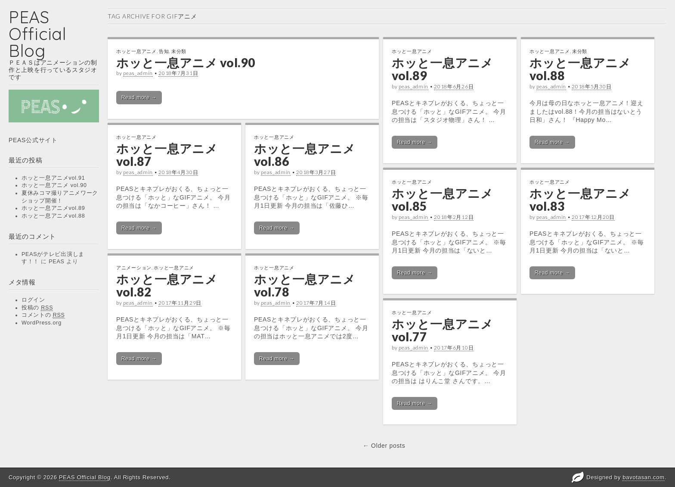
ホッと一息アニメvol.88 (53, 216)
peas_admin (138, 73)
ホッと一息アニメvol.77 (442, 330)
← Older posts (384, 445)
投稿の (37, 308)
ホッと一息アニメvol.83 (580, 200)
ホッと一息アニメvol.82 (167, 286)
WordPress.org (42, 323)
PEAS (56, 262)
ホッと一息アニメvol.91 (53, 178)
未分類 (178, 51)
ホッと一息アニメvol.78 (305, 286)
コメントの (43, 315)
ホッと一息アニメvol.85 (442, 200)
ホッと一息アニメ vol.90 (54, 185)
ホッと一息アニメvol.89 (53, 208)
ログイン (33, 300)
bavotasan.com (643, 477)
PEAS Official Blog (38, 33)
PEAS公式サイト (33, 140)
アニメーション (134, 267)
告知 (164, 51)
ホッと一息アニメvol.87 (167, 155)
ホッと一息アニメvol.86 (305, 155)
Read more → (139, 97)
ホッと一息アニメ (136, 51)
